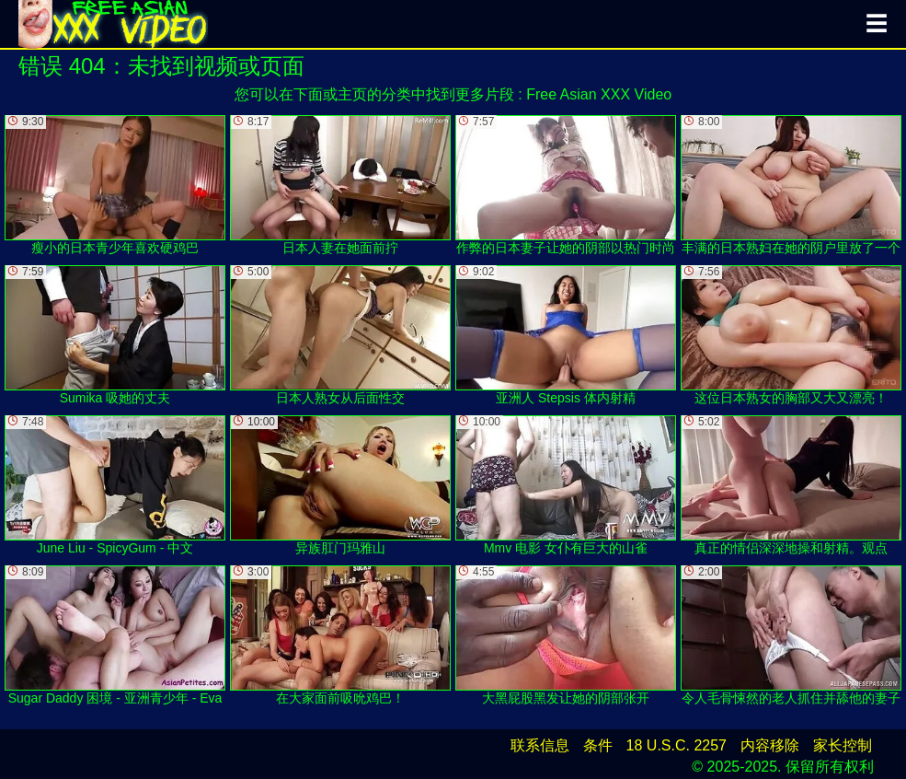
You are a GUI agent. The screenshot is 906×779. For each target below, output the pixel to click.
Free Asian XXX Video (598, 94)
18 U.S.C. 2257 (676, 745)
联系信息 (539, 745)
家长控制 (842, 745)
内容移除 (769, 745)
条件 (598, 745)
